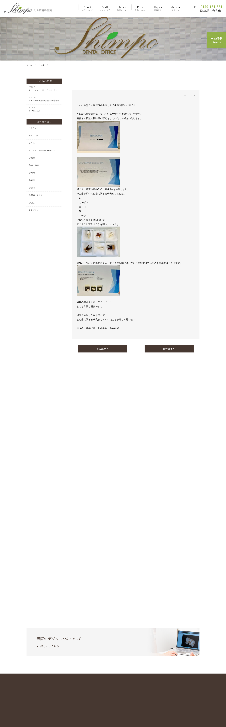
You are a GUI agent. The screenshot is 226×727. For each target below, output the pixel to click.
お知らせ (32, 129)
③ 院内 (32, 158)
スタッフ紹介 (105, 8)
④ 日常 (32, 181)
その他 (31, 144)
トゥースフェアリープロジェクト (44, 89)
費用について (140, 8)
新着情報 (157, 8)
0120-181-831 (208, 8)
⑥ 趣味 (32, 188)
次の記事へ (169, 349)
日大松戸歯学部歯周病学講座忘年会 (44, 99)
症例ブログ (33, 211)
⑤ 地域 (32, 173)
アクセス (175, 8)
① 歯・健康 (34, 166)
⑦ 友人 (32, 203)
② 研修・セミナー (37, 196)
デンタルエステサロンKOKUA (42, 151)
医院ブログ (33, 136)
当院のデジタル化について (113, 618)
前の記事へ (102, 349)
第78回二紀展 (44, 109)
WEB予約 (216, 40)
